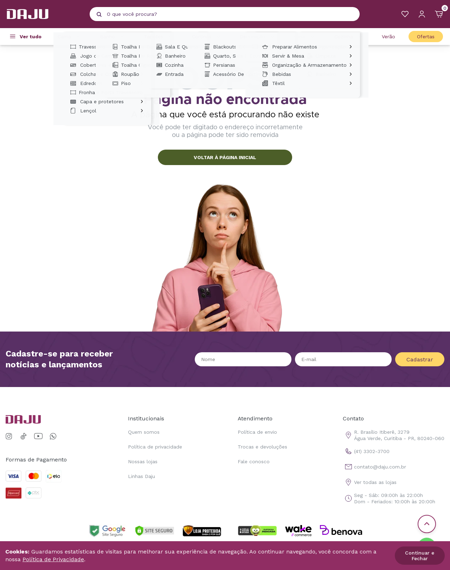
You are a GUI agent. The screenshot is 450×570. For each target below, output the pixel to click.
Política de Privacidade (53, 559)
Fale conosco (254, 461)
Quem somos (144, 432)
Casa (305, 36)
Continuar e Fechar (419, 555)
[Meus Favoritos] (405, 14)
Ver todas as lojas (370, 482)
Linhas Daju (141, 476)
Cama (70, 36)
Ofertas (426, 36)
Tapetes (159, 36)
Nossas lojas (143, 461)
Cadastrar (419, 359)
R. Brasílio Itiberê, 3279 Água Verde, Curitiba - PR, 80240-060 (393, 435)
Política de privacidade (155, 447)
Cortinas (207, 36)
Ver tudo (30, 36)
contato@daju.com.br (374, 466)
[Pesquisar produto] (99, 14)
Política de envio (257, 432)
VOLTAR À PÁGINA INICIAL (225, 157)
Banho (113, 36)
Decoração (258, 36)
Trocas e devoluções (262, 447)
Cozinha (349, 36)
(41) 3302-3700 (366, 451)
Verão (388, 36)
